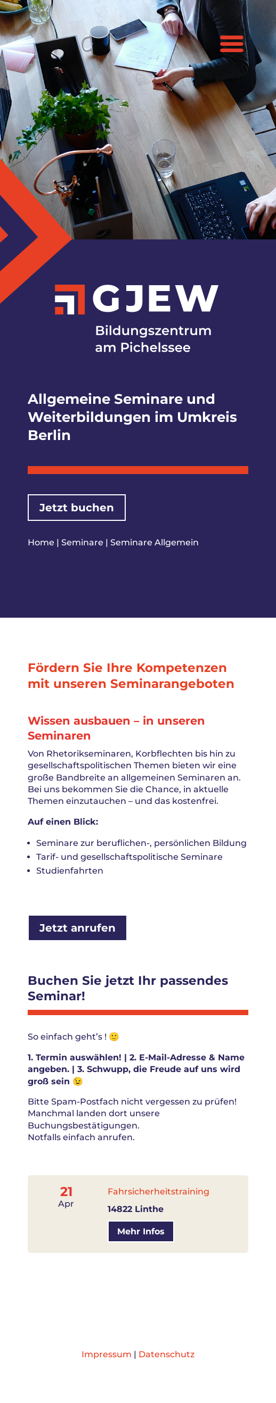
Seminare (82, 542)
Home (41, 542)
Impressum (107, 1354)
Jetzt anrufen (77, 928)
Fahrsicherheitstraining (158, 1191)
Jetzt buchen (76, 507)
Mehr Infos (141, 1231)
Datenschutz (166, 1354)
